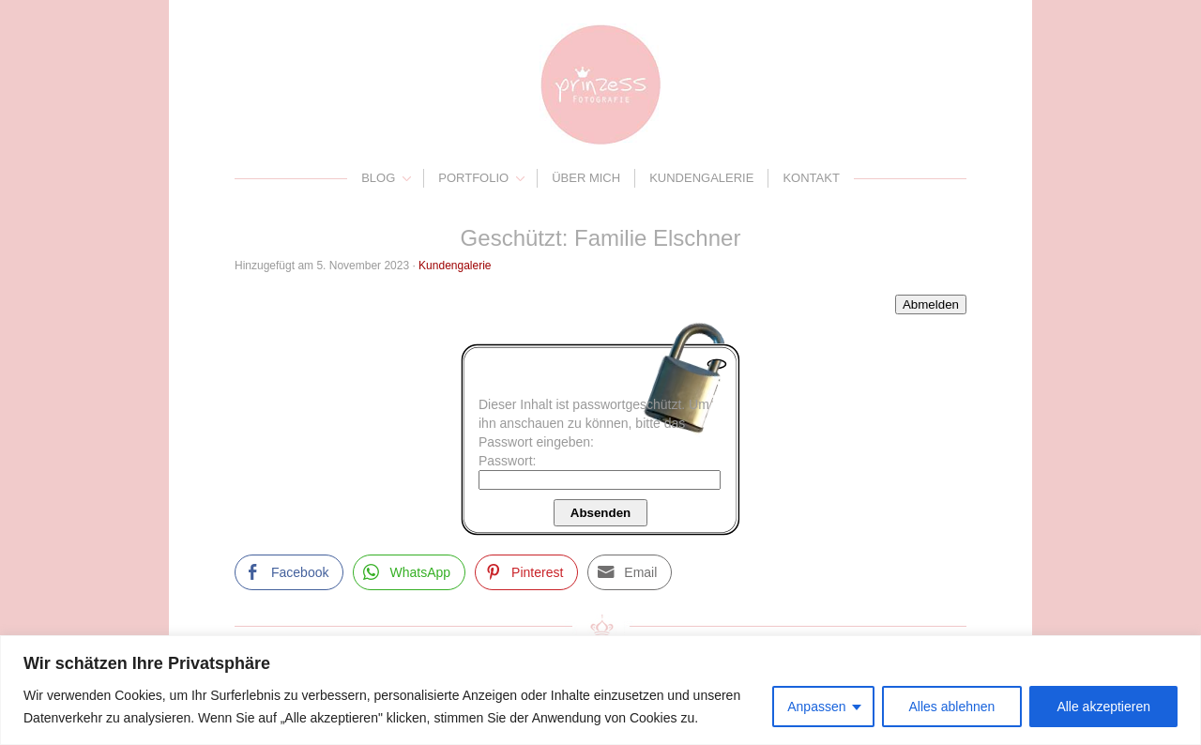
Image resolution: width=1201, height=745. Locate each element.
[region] (600, 690)
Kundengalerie (701, 178)
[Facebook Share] (289, 572)
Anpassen (816, 706)
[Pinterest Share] (526, 572)
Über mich (586, 178)
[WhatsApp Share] (409, 572)
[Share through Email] (629, 572)
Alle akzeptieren (1103, 706)
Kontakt (811, 178)
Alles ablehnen (952, 706)
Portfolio (473, 178)
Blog (378, 178)
